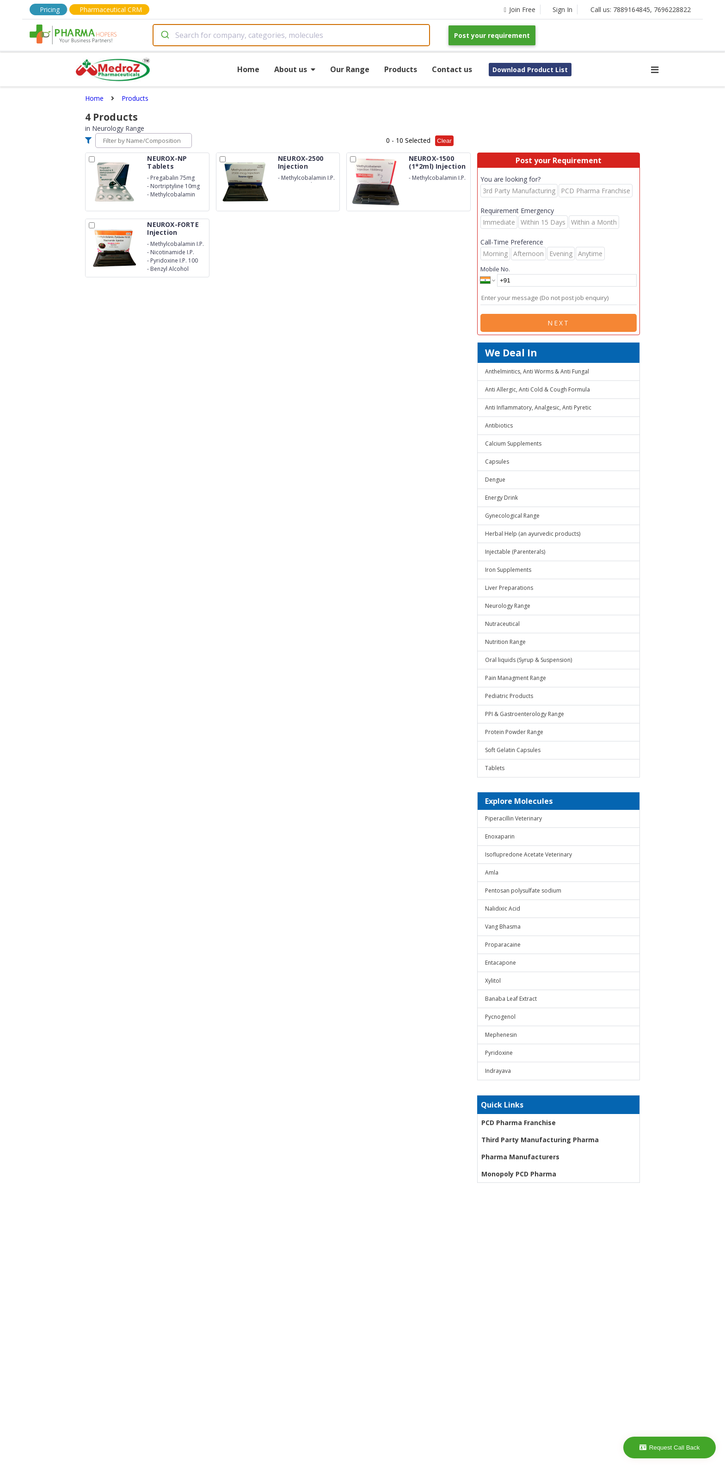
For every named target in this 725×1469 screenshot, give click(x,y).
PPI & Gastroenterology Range (524, 714)
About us (294, 69)
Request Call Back (669, 1447)
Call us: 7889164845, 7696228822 (640, 9)
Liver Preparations (509, 588)
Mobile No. (495, 269)
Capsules (497, 461)
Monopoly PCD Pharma (518, 1173)
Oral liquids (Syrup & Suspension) (528, 660)
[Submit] (164, 35)
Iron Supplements (508, 570)
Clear (444, 140)
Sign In (562, 9)
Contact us (452, 69)
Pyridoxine (499, 1053)
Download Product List (530, 69)
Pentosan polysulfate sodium (523, 890)
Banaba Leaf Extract (511, 999)
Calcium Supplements (513, 443)
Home (248, 69)
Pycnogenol (500, 1017)
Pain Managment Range (515, 678)
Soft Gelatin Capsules (513, 750)
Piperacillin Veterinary (513, 818)
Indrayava (498, 1071)
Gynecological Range (512, 516)
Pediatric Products (509, 696)
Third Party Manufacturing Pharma (540, 1139)
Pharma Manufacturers (520, 1156)
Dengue (495, 480)
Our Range (349, 69)
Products (400, 69)
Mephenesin (501, 1035)
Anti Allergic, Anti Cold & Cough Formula (537, 389)
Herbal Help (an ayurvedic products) (532, 534)
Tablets (494, 768)
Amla (491, 872)
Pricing (50, 9)
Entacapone (500, 963)
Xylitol (493, 981)
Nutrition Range (505, 642)
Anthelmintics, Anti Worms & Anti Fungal (537, 371)
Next (558, 322)
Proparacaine (503, 945)
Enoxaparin (500, 836)
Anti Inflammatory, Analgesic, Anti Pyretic (538, 407)
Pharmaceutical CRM (111, 9)
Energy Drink (501, 498)
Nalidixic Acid (502, 908)
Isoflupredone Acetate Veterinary (528, 854)
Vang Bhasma (503, 926)
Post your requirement (492, 35)
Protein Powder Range (514, 732)
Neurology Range (507, 606)
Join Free (519, 9)
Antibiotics (499, 425)
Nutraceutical (502, 624)
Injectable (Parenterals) (515, 552)
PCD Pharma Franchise (518, 1122)
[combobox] (291, 35)
